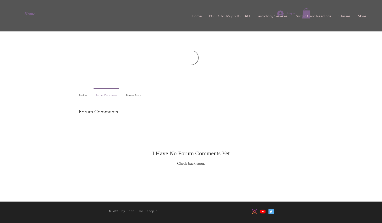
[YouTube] (263, 211)
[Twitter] (271, 211)
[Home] (30, 14)
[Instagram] (254, 211)
